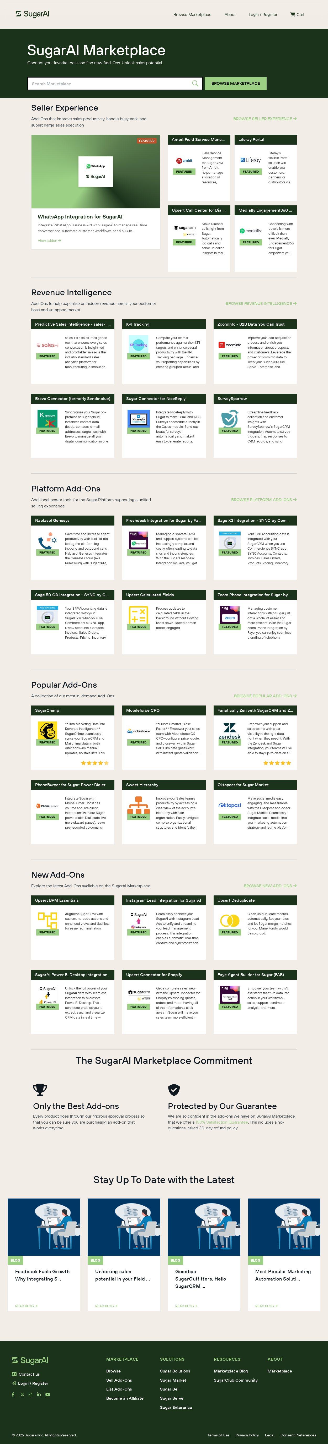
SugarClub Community (236, 1380)
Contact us (26, 1374)
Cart (297, 14)
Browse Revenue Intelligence (261, 303)
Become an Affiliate (125, 1398)
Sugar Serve (171, 1398)
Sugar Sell (169, 1389)
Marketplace (280, 1371)
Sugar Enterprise (176, 1407)
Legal (269, 1435)
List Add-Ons (119, 1389)
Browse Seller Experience (265, 118)
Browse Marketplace (192, 14)
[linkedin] (41, 1396)
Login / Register (263, 14)
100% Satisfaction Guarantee (221, 1122)
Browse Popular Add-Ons (265, 695)
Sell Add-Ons (119, 1380)
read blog (26, 1306)
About (230, 14)
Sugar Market (173, 1380)
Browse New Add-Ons (270, 885)
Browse (113, 1371)
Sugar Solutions (175, 1371)
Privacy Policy (247, 1435)
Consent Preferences (298, 1435)
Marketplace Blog (231, 1371)
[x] (24, 1396)
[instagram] (33, 1396)
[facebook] (16, 1396)
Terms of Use (218, 1435)
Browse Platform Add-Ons (264, 499)
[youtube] (49, 1396)
